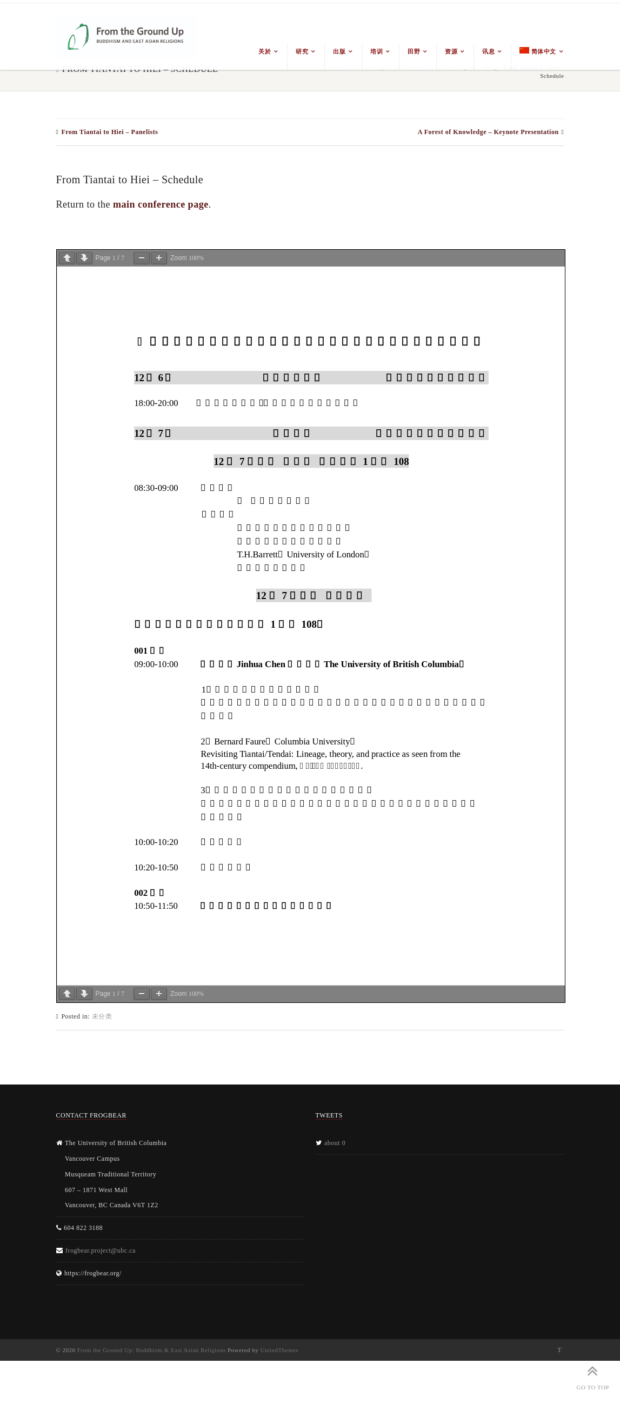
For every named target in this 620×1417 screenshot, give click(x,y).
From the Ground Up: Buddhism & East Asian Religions (151, 1350)
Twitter (559, 1350)
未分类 (102, 1016)
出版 (339, 51)
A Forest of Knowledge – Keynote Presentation (488, 132)
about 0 (334, 1143)
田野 (414, 51)
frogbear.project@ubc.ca (100, 1250)
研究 (302, 51)
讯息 (488, 51)
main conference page (161, 204)
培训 (376, 51)
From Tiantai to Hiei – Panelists (109, 132)
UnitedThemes (279, 1350)
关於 (264, 51)
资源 (451, 51)
